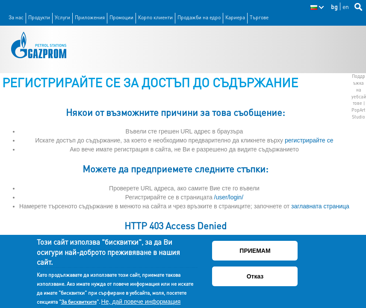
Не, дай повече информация (141, 302)
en (345, 6)
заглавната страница (320, 206)
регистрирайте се (309, 140)
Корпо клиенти (155, 17)
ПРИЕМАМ (254, 251)
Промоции (121, 17)
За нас (16, 17)
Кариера (235, 17)
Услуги (62, 17)
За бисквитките (79, 302)
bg (334, 6)
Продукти (39, 17)
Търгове (259, 17)
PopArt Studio (358, 113)
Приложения (90, 17)
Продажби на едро (199, 17)
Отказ (255, 277)
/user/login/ (228, 197)
